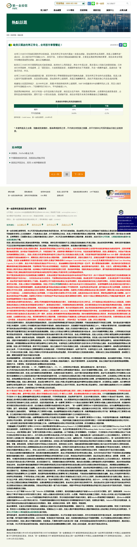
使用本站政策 (45, 192)
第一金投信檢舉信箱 (15, 195)
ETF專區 (70, 10)
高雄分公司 (67, 225)
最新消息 (97, 10)
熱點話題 (20, 35)
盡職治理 (60, 195)
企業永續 (123, 10)
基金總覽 (57, 10)
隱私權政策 (28, 192)
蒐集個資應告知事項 (80, 192)
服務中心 (110, 10)
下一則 (77, 174)
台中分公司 (52, 225)
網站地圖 (11, 192)
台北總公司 (22, 225)
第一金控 (100, 3)
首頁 (8, 35)
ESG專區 (44, 195)
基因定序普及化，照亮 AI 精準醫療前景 (28, 163)
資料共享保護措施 (30, 195)
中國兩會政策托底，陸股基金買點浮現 (28, 158)
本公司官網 (105, 237)
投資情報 (83, 10)
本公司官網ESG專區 (16, 512)
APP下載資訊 (94, 192)
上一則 (56, 174)
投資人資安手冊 (62, 192)
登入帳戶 (44, 10)
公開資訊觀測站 (117, 237)
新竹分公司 (37, 225)
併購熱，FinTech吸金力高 (22, 153)
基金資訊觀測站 (33, 512)
